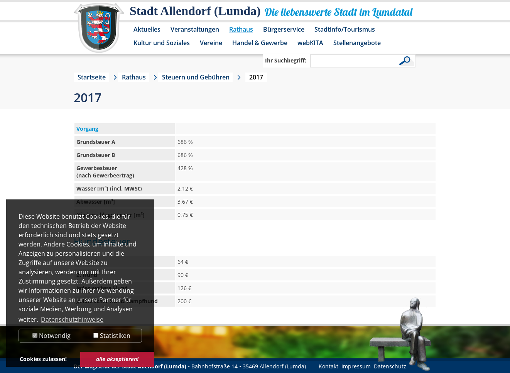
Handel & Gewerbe (259, 43)
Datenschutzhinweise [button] (72, 319)
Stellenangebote (357, 43)
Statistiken (111, 335)
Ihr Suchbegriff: (285, 60)
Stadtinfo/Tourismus (344, 29)
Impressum (356, 366)
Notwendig (51, 335)
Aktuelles (146, 29)
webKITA (310, 43)
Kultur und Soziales (161, 43)
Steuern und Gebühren (196, 77)
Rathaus (241, 29)
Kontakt (328, 366)
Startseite (92, 77)
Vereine (211, 43)
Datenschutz (390, 366)
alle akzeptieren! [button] (117, 359)
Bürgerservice (283, 29)
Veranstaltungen (195, 29)
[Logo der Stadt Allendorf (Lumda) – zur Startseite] (98, 32)
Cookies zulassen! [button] (43, 359)
